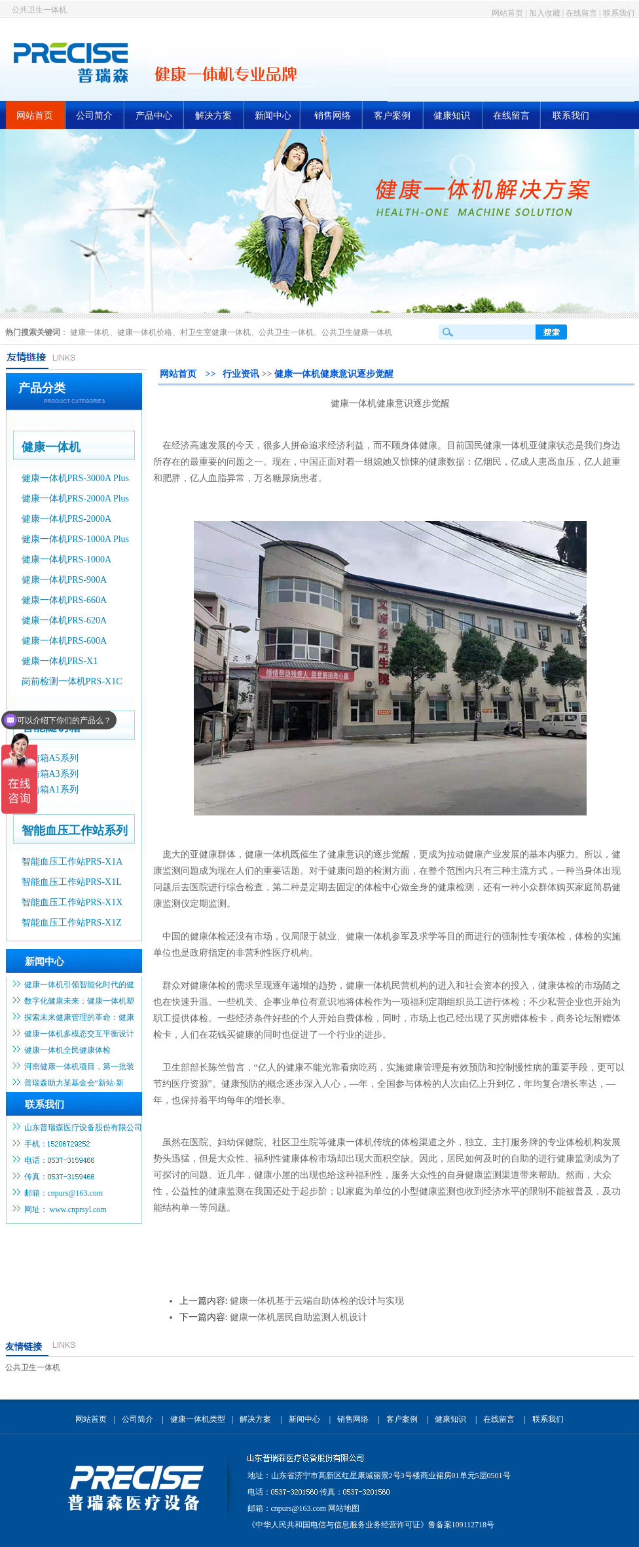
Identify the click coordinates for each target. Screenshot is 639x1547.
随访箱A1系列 (50, 789)
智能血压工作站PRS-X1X (72, 902)
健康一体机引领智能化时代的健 (79, 984)
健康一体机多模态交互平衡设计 (79, 1033)
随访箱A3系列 (50, 774)
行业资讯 (241, 374)
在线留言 (581, 13)
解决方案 (213, 116)
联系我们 (618, 13)
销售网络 (332, 116)
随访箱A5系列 (50, 758)
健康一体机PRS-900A (64, 580)
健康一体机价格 (144, 332)
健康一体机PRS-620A (64, 620)
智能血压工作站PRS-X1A (72, 862)
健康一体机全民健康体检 (67, 1050)
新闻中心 (273, 116)
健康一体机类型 (197, 1419)
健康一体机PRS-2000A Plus (76, 498)
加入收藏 (544, 13)
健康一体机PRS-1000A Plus (76, 539)
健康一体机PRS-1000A (67, 559)
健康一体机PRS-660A (64, 600)
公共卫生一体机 (39, 9)
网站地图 (343, 1508)
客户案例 (392, 116)
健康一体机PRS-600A (64, 641)
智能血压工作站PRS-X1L (72, 882)
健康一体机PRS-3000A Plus (76, 478)
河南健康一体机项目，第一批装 (79, 1066)
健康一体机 (89, 332)
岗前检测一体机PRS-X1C (72, 681)
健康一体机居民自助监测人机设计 (298, 1317)
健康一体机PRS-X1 (60, 661)
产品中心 (154, 116)
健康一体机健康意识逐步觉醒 (333, 374)
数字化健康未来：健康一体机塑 (79, 1001)
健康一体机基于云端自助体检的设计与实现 (317, 1301)
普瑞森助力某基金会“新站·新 (74, 1082)
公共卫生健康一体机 (356, 332)
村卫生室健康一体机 (215, 332)
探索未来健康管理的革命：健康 (79, 1017)
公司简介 (94, 116)
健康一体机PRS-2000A (67, 519)
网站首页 (507, 13)
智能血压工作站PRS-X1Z (72, 923)
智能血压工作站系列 (75, 830)
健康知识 (451, 116)
